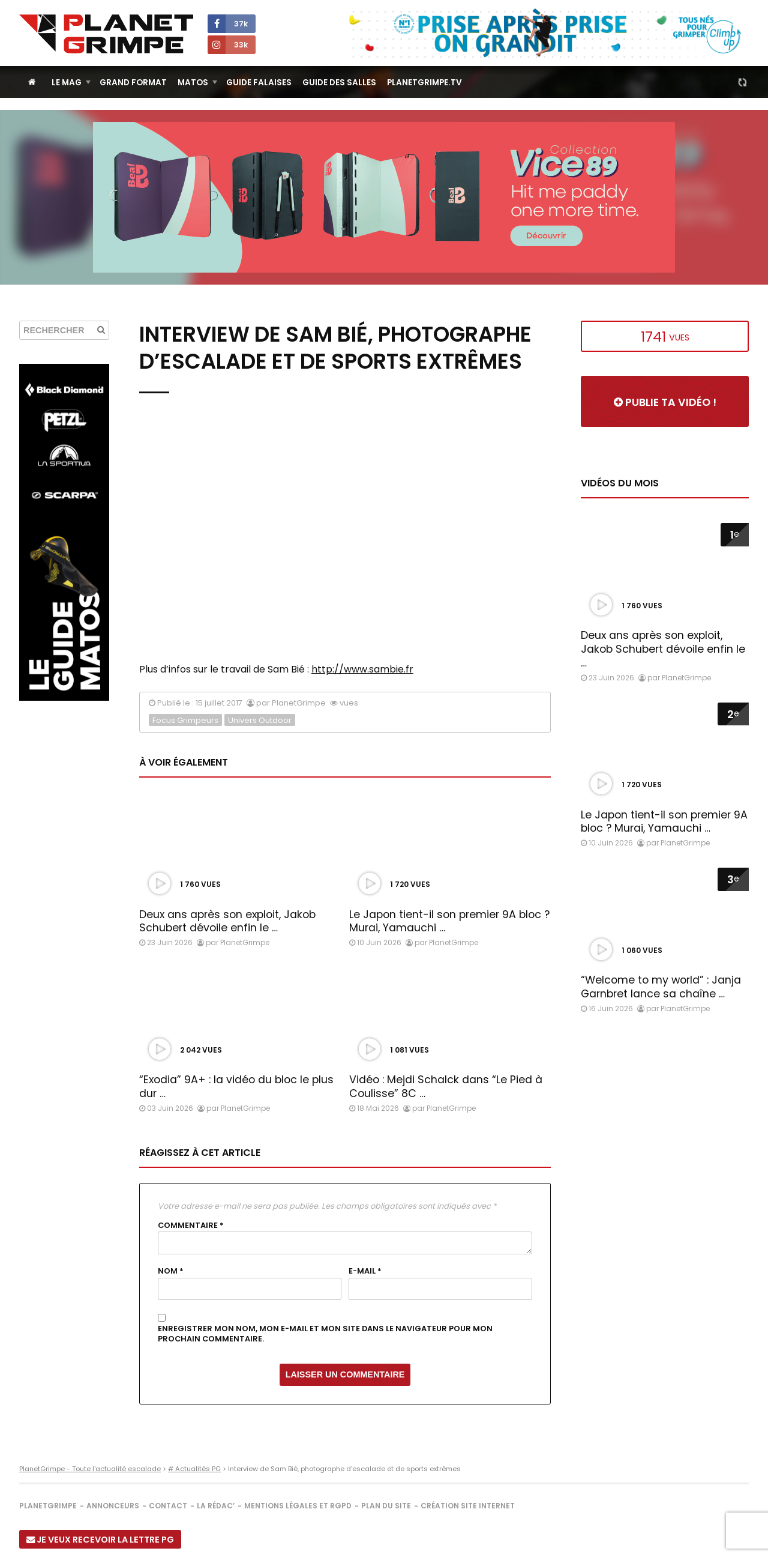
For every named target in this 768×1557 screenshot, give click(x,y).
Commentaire (191, 1225)
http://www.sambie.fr (362, 669)
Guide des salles (339, 82)
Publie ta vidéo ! (665, 402)
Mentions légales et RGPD (298, 1506)
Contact (168, 1506)
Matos (193, 82)
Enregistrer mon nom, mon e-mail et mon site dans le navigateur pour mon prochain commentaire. (325, 1334)
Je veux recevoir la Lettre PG (100, 1540)
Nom (171, 1271)
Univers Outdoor (260, 720)
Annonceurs (112, 1506)
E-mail (365, 1271)
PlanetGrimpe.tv (424, 82)
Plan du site (386, 1506)
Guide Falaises (259, 82)
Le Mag (67, 82)
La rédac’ (216, 1506)
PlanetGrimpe (48, 1506)
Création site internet (468, 1506)
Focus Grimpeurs (185, 720)
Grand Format (133, 82)
